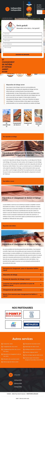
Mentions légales (32, 394)
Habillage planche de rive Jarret (33, 349)
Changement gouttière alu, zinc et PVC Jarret (11, 350)
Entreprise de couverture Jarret (11, 359)
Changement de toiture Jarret (32, 343)
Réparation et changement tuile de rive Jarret (12, 355)
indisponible (16, 8)
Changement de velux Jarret (10, 346)
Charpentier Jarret (8, 343)
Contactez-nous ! (7, 18)
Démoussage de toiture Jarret (10, 362)
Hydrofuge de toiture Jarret (32, 346)
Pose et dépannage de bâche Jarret (34, 355)
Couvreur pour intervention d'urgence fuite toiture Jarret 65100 (34, 359)
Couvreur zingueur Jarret (31, 352)
